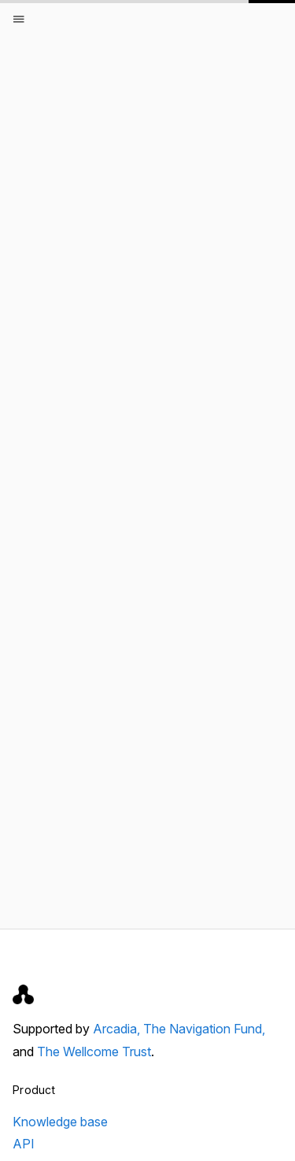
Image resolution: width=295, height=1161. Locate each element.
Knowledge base (60, 1121)
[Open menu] (18, 19)
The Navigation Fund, (204, 1029)
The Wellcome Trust (94, 1051)
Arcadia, (118, 1029)
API (24, 1144)
